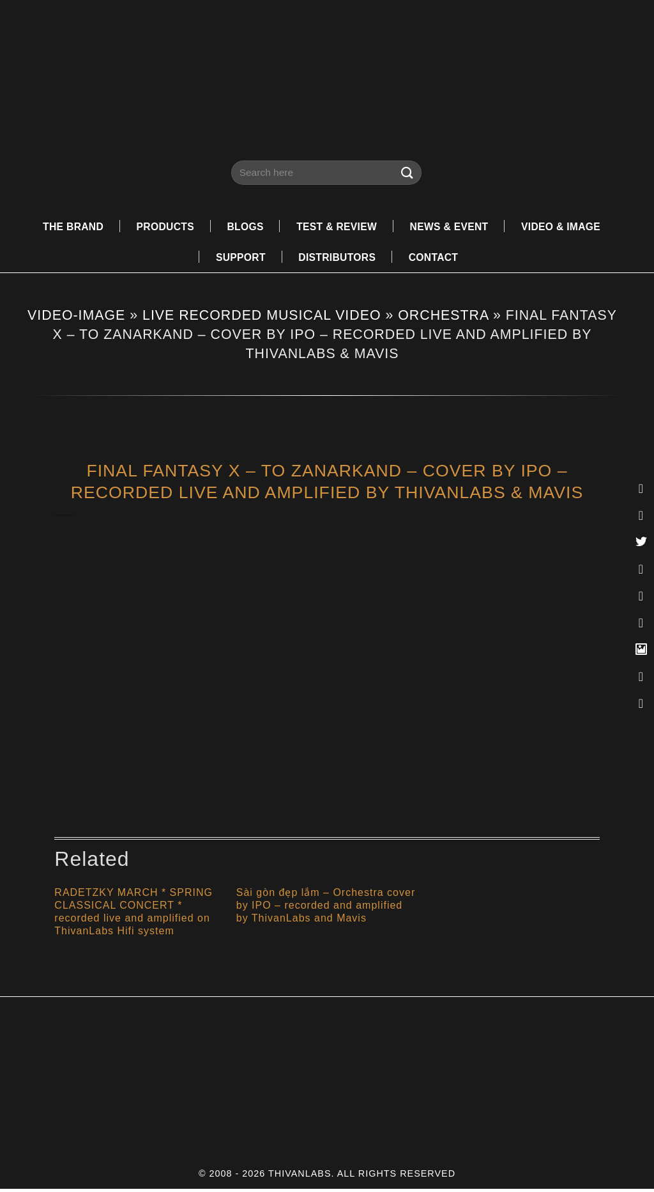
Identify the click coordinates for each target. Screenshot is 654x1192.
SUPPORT (238, 259)
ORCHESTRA (443, 317)
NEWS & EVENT (452, 227)
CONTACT (436, 259)
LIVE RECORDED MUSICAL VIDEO (261, 317)
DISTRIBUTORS (337, 259)
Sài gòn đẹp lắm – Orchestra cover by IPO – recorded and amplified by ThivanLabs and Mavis (325, 908)
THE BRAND (64, 227)
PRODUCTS (159, 227)
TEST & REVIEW (335, 227)
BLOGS (241, 227)
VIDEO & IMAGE (569, 227)
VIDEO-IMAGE (76, 317)
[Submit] (407, 172)
